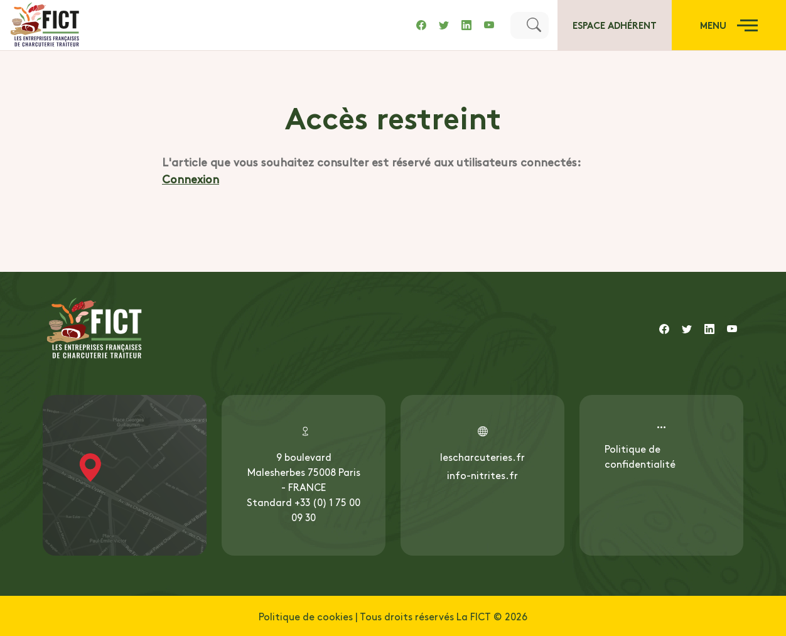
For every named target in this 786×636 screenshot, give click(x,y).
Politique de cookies (306, 616)
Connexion (190, 178)
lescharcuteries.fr (482, 456)
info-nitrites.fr (482, 475)
